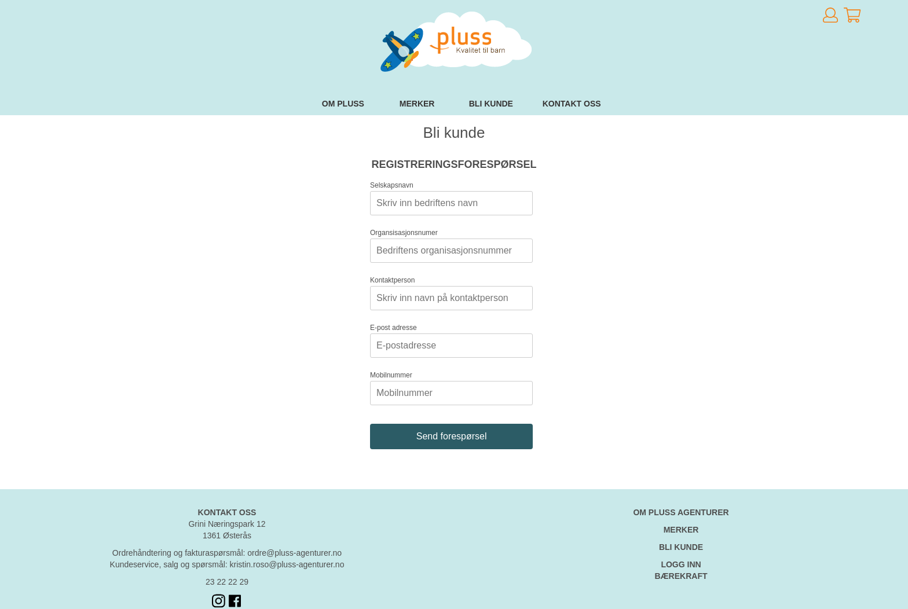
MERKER (681, 529)
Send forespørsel (451, 436)
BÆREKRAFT (681, 576)
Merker (417, 103)
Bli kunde (491, 103)
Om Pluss (343, 103)
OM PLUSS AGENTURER (680, 512)
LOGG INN (681, 564)
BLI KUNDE (681, 547)
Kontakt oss (572, 103)
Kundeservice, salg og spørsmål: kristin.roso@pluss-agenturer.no (227, 564)
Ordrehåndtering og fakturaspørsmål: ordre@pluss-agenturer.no (227, 552)
